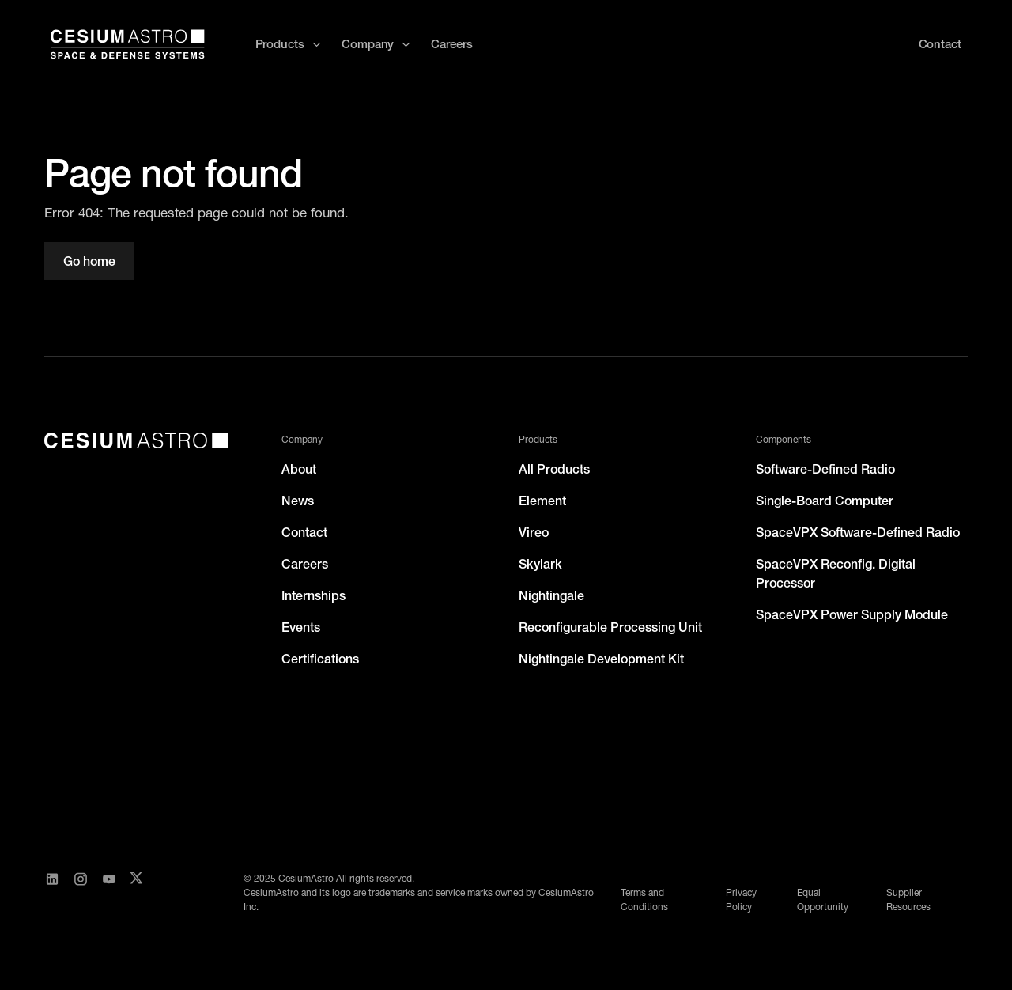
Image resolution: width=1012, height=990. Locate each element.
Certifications (320, 659)
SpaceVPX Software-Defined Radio (858, 532)
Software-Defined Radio (825, 469)
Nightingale (551, 595)
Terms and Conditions (644, 899)
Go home (89, 261)
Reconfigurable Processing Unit (610, 627)
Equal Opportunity (822, 899)
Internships (313, 595)
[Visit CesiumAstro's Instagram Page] (81, 892)
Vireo (534, 532)
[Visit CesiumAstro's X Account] (136, 892)
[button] (289, 44)
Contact (304, 532)
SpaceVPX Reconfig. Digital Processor (836, 573)
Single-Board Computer (824, 500)
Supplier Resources (908, 899)
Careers (451, 43)
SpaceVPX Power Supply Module (852, 614)
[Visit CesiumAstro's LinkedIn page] (52, 892)
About (298, 469)
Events (300, 627)
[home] (128, 44)
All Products (554, 469)
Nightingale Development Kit (601, 659)
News (297, 500)
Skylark (540, 564)
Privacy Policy (741, 899)
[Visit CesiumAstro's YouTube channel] (109, 892)
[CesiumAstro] (136, 440)
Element (542, 500)
